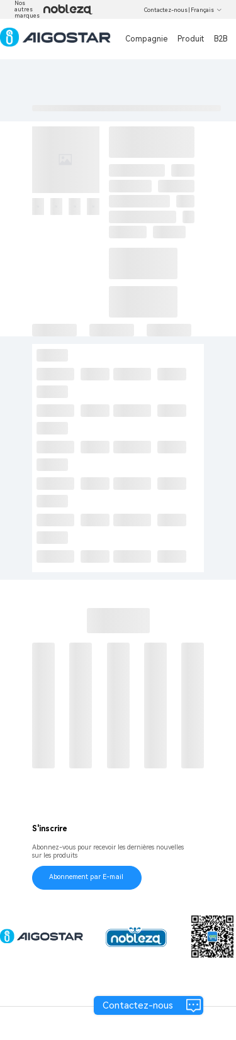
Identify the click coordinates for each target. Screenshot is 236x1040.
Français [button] (206, 10)
